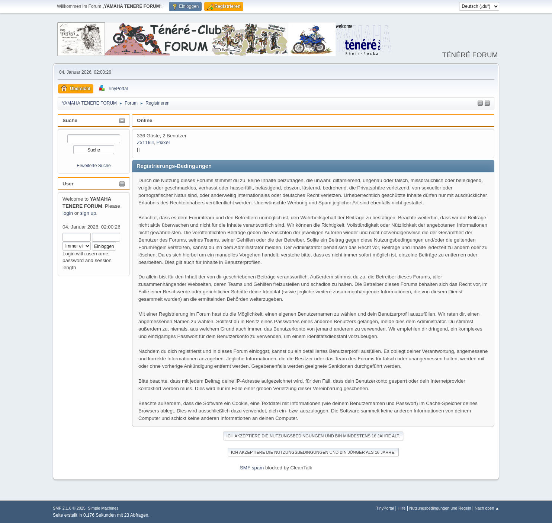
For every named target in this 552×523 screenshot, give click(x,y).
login (67, 213)
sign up (88, 213)
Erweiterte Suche (93, 165)
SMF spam (252, 468)
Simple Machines (103, 508)
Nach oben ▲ (487, 508)
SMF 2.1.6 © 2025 (69, 508)
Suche (69, 120)
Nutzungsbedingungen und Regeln (440, 508)
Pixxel (163, 142)
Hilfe (402, 508)
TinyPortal (385, 508)
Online (144, 120)
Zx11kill (145, 142)
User (68, 183)
